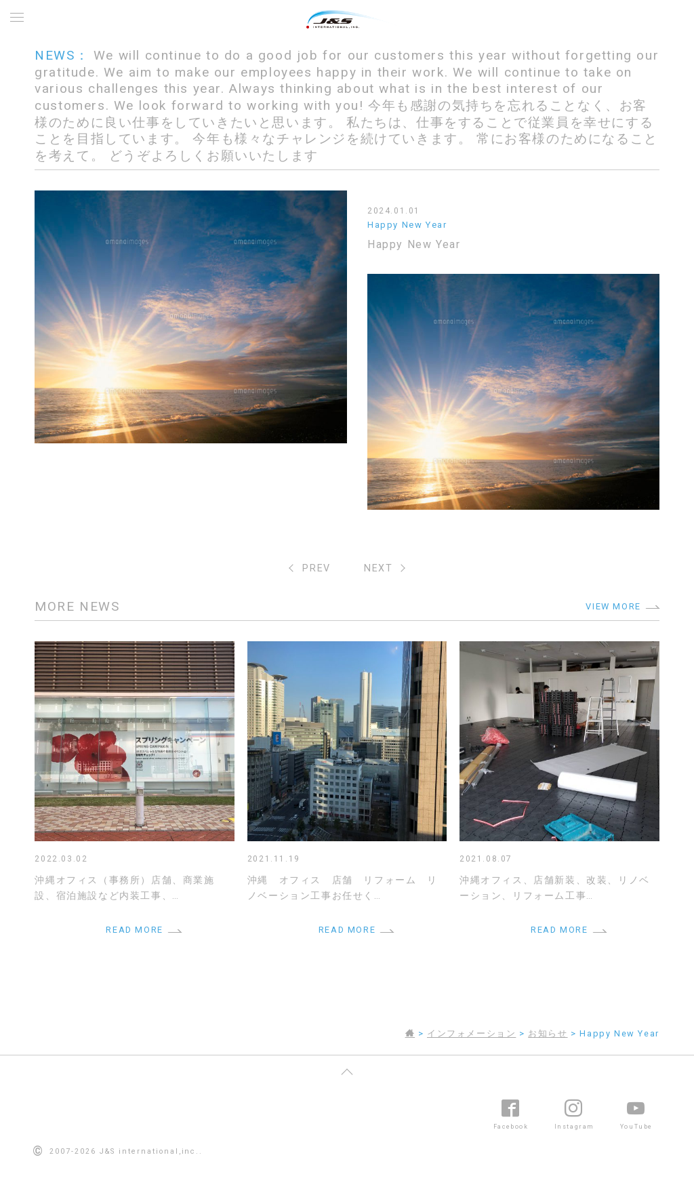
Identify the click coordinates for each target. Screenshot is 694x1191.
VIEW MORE (613, 606)
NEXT (378, 568)
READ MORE (134, 930)
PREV (316, 568)
